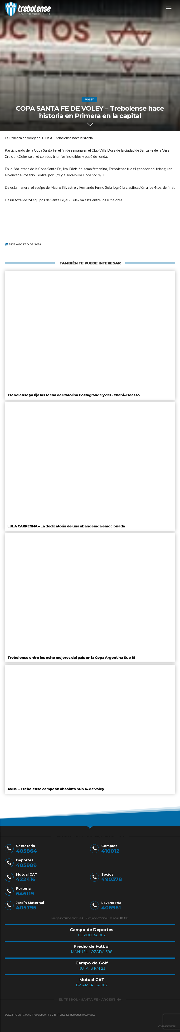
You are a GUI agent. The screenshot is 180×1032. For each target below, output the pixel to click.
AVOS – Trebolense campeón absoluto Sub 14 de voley (55, 789)
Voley (89, 99)
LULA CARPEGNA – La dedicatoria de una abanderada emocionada (66, 526)
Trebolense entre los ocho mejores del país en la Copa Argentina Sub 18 (71, 657)
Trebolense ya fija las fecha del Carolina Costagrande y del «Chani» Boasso (73, 395)
